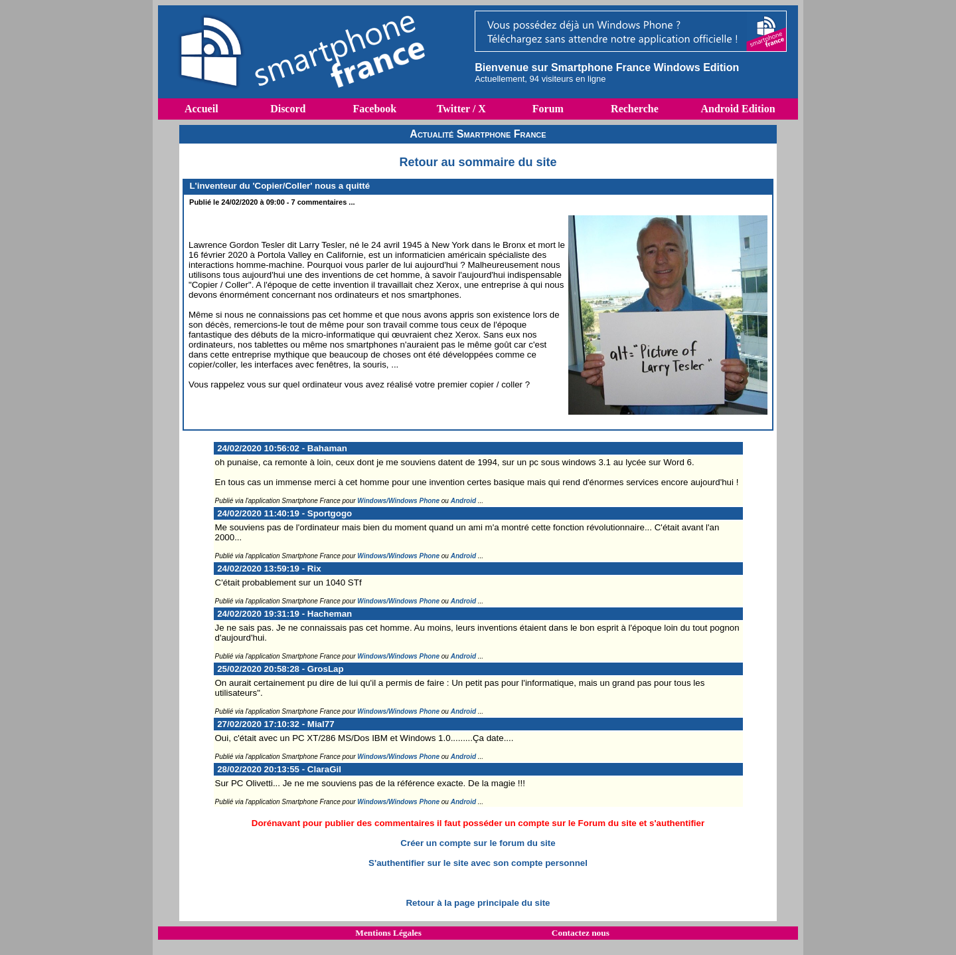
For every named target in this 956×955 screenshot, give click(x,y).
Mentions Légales (388, 933)
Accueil (201, 108)
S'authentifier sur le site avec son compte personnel (478, 863)
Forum (548, 108)
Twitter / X (461, 108)
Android (463, 500)
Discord (287, 108)
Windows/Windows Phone (398, 500)
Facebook (374, 108)
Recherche (635, 108)
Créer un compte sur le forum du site (477, 843)
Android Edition (737, 108)
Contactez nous (580, 933)
